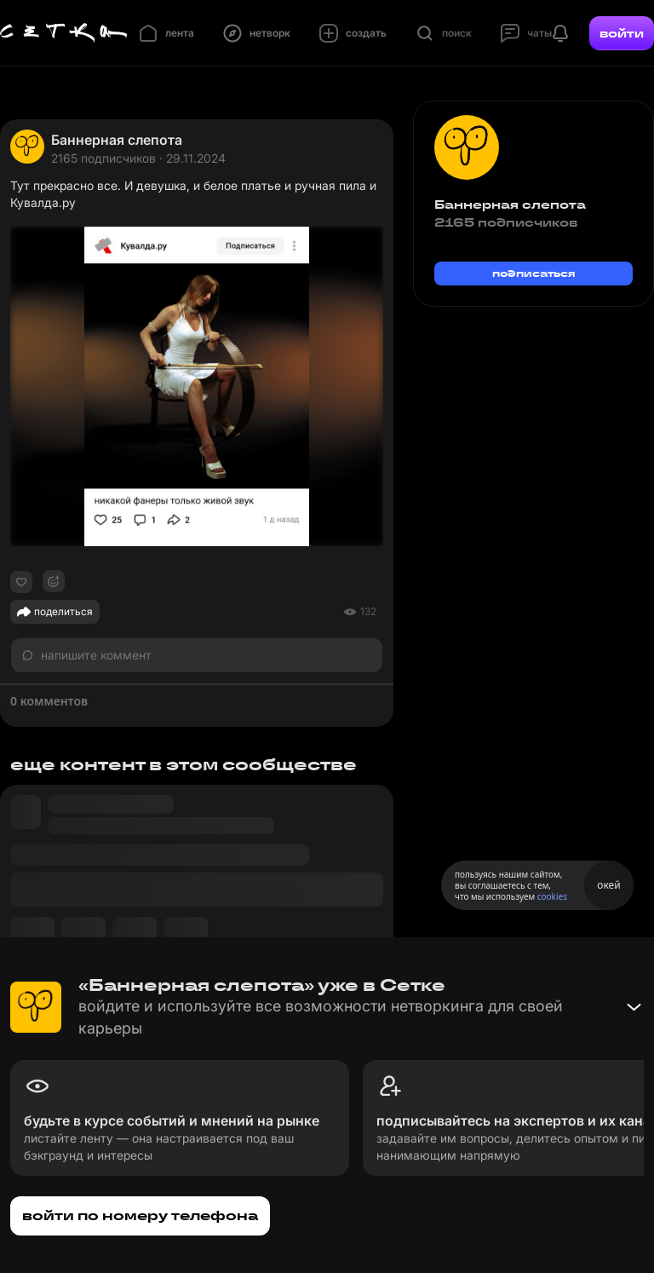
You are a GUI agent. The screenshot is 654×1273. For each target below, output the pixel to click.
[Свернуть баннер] (633, 1007)
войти (622, 33)
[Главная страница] (64, 33)
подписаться (534, 273)
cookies (552, 896)
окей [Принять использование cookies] (608, 885)
